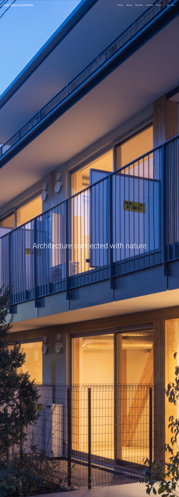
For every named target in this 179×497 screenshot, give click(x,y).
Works (120, 5)
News (159, 5)
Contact (149, 5)
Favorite (139, 5)
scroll (89, 488)
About (129, 5)
